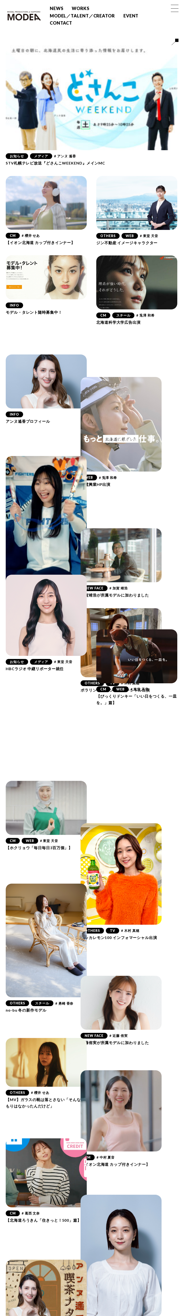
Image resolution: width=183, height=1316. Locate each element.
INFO (14, 305)
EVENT (131, 15)
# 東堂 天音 (149, 236)
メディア (41, 156)
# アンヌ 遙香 (65, 156)
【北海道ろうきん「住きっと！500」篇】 (43, 1063)
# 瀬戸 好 (152, 1263)
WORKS (80, 8)
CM (13, 235)
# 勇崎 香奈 (64, 881)
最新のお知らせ (137, 1157)
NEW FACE (109, 515)
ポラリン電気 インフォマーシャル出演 (131, 616)
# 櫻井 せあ (31, 235)
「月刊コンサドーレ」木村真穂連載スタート (136, 1163)
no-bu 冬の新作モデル (26, 887)
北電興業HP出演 (111, 442)
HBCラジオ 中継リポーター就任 (35, 668)
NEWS (56, 8)
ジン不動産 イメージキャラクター (127, 242)
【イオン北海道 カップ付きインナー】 (40, 242)
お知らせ (17, 156)
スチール (123, 315)
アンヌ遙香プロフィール (28, 391)
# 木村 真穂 (146, 610)
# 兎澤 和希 (145, 315)
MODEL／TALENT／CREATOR (82, 15)
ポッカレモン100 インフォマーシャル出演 (134, 829)
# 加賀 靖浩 (134, 515)
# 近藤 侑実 (134, 902)
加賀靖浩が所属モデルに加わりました (130, 522)
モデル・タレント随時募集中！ (34, 312)
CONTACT (61, 23)
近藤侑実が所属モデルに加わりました (130, 909)
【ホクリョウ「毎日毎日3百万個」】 (39, 748)
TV (128, 610)
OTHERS (108, 236)
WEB (130, 236)
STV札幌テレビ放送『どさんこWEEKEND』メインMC (55, 163)
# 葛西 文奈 (31, 1056)
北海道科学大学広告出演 (118, 322)
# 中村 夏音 (121, 1009)
